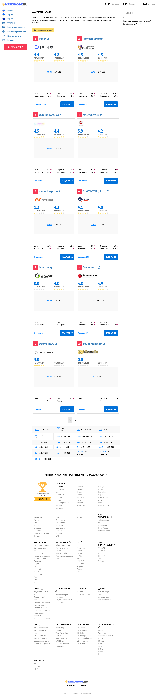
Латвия (101, 500)
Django (101, 654)
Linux (100, 630)
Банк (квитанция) (62, 643)
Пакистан (38, 520)
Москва (80, 592)
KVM (100, 553)
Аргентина (59, 495)
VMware (101, 561)
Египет (79, 492)
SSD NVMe (38, 666)
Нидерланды (103, 505)
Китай (100, 489)
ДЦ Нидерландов (84, 635)
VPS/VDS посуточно (42, 643)
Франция (59, 525)
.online (80, 451)
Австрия (58, 497)
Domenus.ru (91, 267)
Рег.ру (44, 38)
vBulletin (80, 564)
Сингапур (38, 530)
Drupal (79, 550)
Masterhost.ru (92, 115)
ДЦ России (81, 627)
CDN (57, 558)
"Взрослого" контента (42, 545)
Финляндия (60, 522)
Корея (100, 495)
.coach (49, 72)
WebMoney (59, 627)
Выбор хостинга (129, 17)
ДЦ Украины (82, 630)
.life (58, 442)
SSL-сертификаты (105, 599)
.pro (101, 436)
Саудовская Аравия (42, 533)
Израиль (80, 497)
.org (79, 436)
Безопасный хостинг (42, 602)
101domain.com (94, 343)
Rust (35, 577)
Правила (82, 685)
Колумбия (102, 492)
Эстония (58, 533)
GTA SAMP (38, 574)
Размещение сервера (64, 556)
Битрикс (80, 553)
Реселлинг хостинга (42, 618)
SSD (35, 663)
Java (100, 646)
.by (78, 447)
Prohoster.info (93, 38)
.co (36, 447)
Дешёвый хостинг (41, 627)
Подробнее (67, 104)
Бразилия (59, 500)
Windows (102, 633)
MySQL (101, 641)
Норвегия (38, 517)
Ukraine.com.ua (50, 115)
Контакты (71, 685)
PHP (100, 643)
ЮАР (57, 536)
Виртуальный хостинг (64, 548)
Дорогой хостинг (41, 638)
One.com (45, 267)
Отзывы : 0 (38, 333)
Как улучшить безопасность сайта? (137, 21)
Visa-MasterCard (61, 633)
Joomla (79, 545)
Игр (35, 566)
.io (57, 447)
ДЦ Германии (82, 641)
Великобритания (62, 502)
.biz (78, 429)
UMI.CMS (80, 561)
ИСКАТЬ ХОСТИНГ (15, 47)
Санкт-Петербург (83, 594)
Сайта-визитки (40, 548)
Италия (80, 502)
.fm (100, 429)
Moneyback (59, 597)
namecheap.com (50, 191)
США (57, 517)
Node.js (101, 651)
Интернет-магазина (42, 556)
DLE (78, 572)
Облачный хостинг (62, 545)
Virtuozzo (102, 550)
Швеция (58, 530)
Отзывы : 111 (40, 180)
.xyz (101, 447)
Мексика (101, 502)
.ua (36, 453)
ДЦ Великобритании (85, 638)
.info (58, 428)
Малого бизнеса (40, 558)
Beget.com (43, 499)
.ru (57, 453)
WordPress (81, 548)
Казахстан (81, 505)
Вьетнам (58, 505)
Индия (79, 495)
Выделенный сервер (63, 553)
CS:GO (36, 572)
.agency (102, 451)
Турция (37, 536)
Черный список (40, 605)
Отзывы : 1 (38, 409)
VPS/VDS (58, 550)
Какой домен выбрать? (132, 24)
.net (58, 436)
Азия (57, 492)
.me (100, 442)
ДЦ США (80, 633)
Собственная (103, 520)
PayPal (58, 635)
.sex (78, 442)
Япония (80, 517)
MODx (79, 556)
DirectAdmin (103, 528)
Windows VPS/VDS (105, 635)
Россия (36, 525)
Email (36, 582)
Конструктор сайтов (42, 610)
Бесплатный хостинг (42, 641)
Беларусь (80, 489)
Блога (36, 550)
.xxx (36, 442)
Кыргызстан (103, 497)
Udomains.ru (48, 343)
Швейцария (60, 528)
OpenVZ (101, 548)
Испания (80, 500)
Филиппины (60, 520)
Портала (37, 561)
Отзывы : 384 (40, 104)
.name (37, 435)
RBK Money (59, 641)
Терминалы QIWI (62, 638)
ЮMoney (58, 630)
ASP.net (101, 638)
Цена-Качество (40, 635)
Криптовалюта (61, 646)
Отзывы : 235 (84, 104)
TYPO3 (79, 558)
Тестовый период (62, 594)
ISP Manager (103, 525)
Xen (99, 558)
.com (37, 429)
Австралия (59, 489)
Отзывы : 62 (83, 180)
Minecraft (37, 569)
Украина (37, 528)
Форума (37, 564)
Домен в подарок (105, 597)
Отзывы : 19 (83, 333)
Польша (37, 522)
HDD (36, 669)
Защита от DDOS (40, 608)
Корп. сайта (38, 553)
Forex (36, 580)
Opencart (80, 569)
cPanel (101, 522)
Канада (101, 486)
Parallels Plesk (104, 530)
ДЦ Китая (81, 643)
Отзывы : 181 (84, 257)
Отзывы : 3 (38, 257)
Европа (80, 486)
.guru (37, 459)
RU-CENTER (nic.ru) (96, 191)
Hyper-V (101, 556)
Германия (59, 508)
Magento (80, 566)
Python (101, 649)
